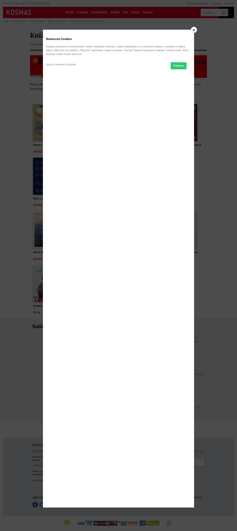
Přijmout (178, 283)
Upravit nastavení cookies (61, 282)
